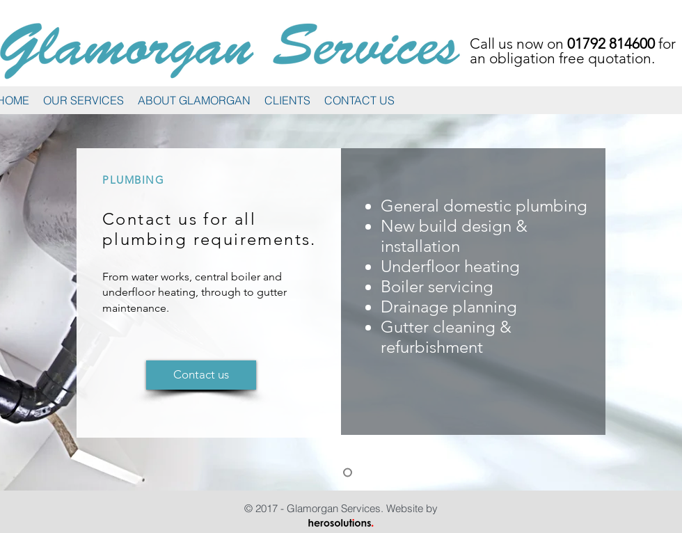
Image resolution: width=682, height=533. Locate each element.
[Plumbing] (347, 472)
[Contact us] (201, 375)
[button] (83, 100)
